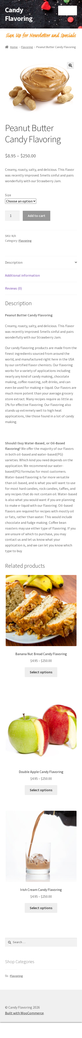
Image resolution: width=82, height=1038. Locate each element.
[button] (70, 65)
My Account (13, 1030)
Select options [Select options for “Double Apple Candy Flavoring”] (41, 790)
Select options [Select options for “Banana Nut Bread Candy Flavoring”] (41, 672)
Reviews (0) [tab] (13, 288)
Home (14, 47)
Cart (64, 1027)
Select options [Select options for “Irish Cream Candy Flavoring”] (41, 908)
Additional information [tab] (22, 275)
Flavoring (27, 47)
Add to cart (36, 215)
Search (41, 1030)
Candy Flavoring (18, 14)
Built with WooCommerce (24, 1013)
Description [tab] (14, 262)
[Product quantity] (12, 216)
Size (8, 195)
